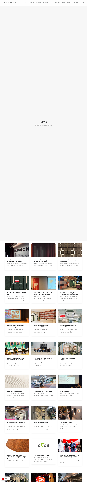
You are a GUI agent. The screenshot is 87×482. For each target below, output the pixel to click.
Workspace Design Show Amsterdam (41, 422)
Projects (45, 2)
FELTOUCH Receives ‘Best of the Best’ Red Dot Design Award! (69, 454)
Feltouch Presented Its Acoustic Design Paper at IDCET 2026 (43, 293)
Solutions (38, 2)
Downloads (57, 2)
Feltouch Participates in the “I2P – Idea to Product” (43, 358)
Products (31, 2)
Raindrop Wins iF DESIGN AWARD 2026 (16, 293)
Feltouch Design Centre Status (43, 390)
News (51, 2)
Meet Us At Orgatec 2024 (14, 390)
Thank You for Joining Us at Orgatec (68, 358)
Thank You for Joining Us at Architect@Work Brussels (15, 260)
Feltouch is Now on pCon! (41, 454)
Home (26, 2)
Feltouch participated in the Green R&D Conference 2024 (15, 358)
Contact (76, 2)
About (63, 2)
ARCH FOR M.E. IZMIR (66, 421)
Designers (69, 2)
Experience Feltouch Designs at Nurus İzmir (69, 260)
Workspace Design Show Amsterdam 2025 (41, 325)
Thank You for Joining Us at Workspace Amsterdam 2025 (69, 293)
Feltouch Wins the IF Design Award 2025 (68, 325)
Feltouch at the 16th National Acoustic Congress (15, 325)
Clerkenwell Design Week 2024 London (16, 422)
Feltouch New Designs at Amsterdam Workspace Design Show (16, 455)
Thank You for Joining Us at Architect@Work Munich (42, 260)
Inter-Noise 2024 (65, 390)
